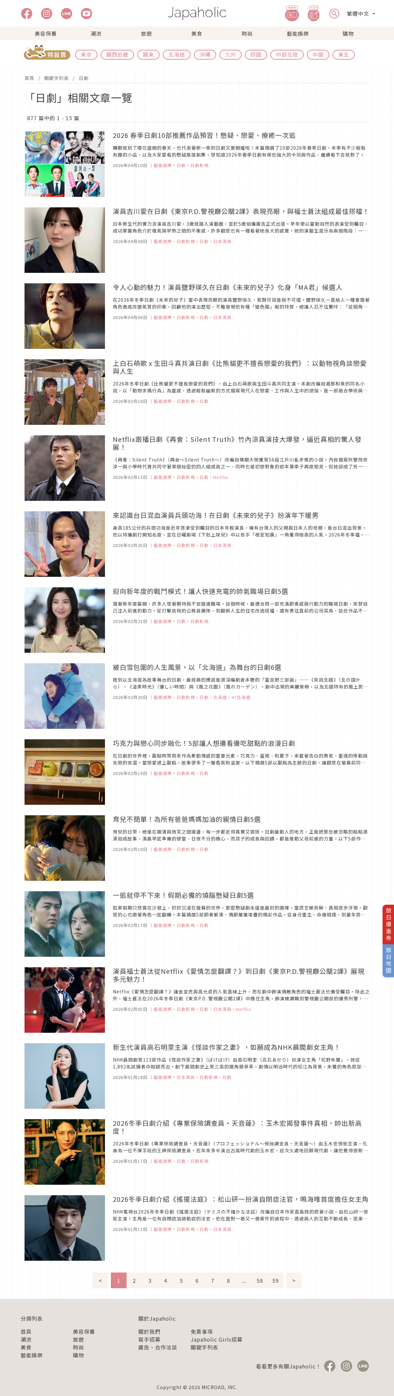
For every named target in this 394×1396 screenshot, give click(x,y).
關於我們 (149, 1331)
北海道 (176, 54)
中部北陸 (287, 54)
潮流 (96, 33)
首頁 (29, 78)
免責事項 (202, 1331)
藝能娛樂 (298, 33)
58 (260, 1280)
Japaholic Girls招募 (217, 1339)
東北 (343, 54)
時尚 (247, 33)
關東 (148, 54)
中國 (318, 54)
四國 (256, 54)
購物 (348, 33)
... (244, 1280)
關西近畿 (117, 54)
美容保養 (46, 33)
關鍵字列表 (56, 78)
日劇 (84, 78)
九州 (230, 54)
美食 (196, 33)
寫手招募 (149, 1339)
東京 (86, 54)
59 (275, 1280)
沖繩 (205, 54)
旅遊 (146, 33)
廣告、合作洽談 (157, 1347)
